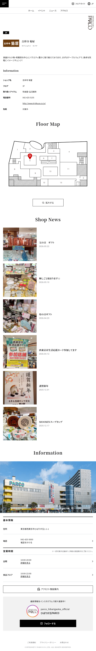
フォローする (49, 623)
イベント (41, 10)
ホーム (31, 10)
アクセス (64, 10)
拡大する (49, 202)
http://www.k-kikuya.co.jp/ (34, 103)
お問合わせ (64, 642)
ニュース (52, 10)
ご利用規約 (31, 642)
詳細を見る (25, 562)
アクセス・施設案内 (50, 589)
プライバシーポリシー (48, 642)
